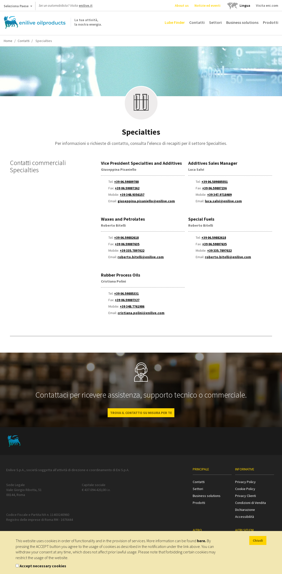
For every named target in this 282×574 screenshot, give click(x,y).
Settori (215, 22)
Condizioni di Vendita (250, 502)
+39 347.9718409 (219, 194)
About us (182, 5)
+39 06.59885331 (126, 293)
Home (8, 41)
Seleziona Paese (18, 7)
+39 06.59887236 (214, 188)
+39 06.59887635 (127, 244)
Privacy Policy (245, 482)
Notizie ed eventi (207, 5)
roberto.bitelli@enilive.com (141, 257)
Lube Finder (175, 22)
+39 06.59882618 (126, 237)
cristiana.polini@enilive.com (141, 313)
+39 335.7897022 (132, 250)
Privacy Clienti (245, 495)
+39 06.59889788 (126, 181)
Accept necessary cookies (43, 565)
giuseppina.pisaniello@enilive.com (146, 201)
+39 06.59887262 (127, 188)
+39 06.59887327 (127, 300)
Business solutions (242, 22)
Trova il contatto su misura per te (141, 412)
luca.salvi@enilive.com (223, 201)
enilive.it (86, 5)
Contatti (197, 22)
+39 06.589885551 (214, 181)
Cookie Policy (245, 489)
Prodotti (270, 22)
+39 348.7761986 (132, 306)
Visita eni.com (267, 5)
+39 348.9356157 (132, 194)
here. (201, 540)
